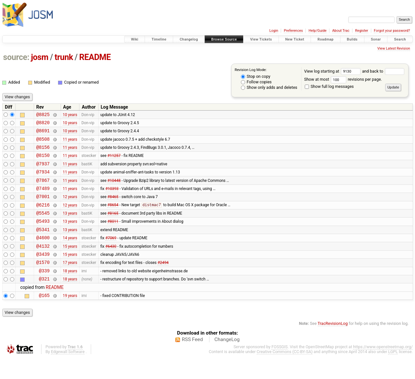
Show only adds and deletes (269, 87)
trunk (63, 57)
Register (361, 31)
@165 (44, 317)
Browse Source (224, 39)
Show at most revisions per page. (343, 79)
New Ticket (294, 39)
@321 (44, 299)
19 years (70, 316)
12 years (70, 207)
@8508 (43, 143)
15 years (70, 262)
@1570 (43, 281)
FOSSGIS (279, 368)
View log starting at (333, 71)
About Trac (341, 31)
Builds (352, 39)
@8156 (43, 152)
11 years (70, 142)
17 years (70, 280)
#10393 (112, 197)
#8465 (112, 207)
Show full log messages (329, 86)
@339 (44, 290)
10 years (70, 115)
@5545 (43, 225)
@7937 (43, 170)
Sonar (376, 39)
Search (400, 39)
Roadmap (325, 39)
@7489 (43, 198)
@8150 (43, 161)
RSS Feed (192, 361)
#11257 (114, 161)
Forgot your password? (392, 31)
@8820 (43, 124)
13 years (70, 225)
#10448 (114, 188)
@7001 (43, 207)
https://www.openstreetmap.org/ (383, 368)
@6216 (43, 216)
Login (273, 31)
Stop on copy (255, 76)
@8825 (43, 115)
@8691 (43, 133)
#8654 (112, 216)
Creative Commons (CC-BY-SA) (285, 373)
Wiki (134, 39)
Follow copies (256, 81)
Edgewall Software (68, 373)
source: (16, 57)
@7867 (43, 189)
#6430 (110, 262)
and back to (383, 71)
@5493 (43, 234)
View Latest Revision (393, 48)
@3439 (43, 271)
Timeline (158, 39)
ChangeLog (227, 361)
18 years (70, 290)
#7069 (110, 253)
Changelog (189, 39)
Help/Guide (317, 31)
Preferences (293, 31)
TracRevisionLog (333, 344)
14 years (70, 253)
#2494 (163, 280)
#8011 (112, 234)
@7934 (43, 179)
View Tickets (261, 39)
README (95, 57)
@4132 (43, 262)
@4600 (43, 253)
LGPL (393, 373)
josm (39, 57)
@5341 (43, 244)
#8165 (112, 225)
